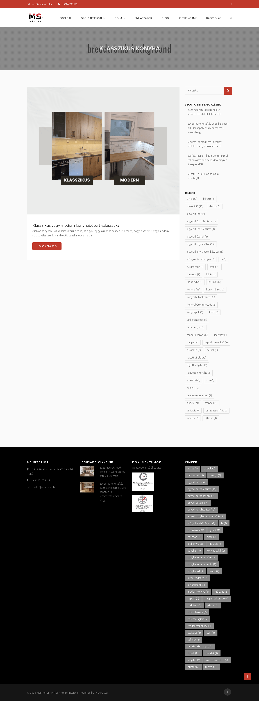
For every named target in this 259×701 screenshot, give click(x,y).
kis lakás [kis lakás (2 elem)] (214, 282)
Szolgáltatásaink (93, 18)
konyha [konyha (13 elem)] (193, 289)
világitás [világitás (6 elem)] (193, 410)
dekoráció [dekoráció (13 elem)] (195, 206)
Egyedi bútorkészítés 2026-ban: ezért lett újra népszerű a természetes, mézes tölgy (208, 128)
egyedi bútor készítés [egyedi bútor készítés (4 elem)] (201, 229)
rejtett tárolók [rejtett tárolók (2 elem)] (196, 357)
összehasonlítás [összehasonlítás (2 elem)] (216, 410)
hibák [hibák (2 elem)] (210, 274)
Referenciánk (187, 18)
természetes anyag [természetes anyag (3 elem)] (199, 395)
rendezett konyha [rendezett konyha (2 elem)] (198, 372)
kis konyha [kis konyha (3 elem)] (194, 282)
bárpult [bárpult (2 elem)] (209, 198)
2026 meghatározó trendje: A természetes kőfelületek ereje (112, 471)
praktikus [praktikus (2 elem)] (194, 350)
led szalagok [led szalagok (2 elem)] (195, 327)
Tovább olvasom (47, 246)
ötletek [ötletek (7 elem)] (193, 418)
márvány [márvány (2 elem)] (220, 334)
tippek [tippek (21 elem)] (193, 403)
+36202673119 (67, 4)
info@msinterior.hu (39, 4)
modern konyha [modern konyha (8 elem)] (197, 334)
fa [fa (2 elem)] (223, 259)
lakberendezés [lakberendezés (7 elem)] (197, 319)
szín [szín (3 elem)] (210, 380)
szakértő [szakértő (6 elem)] (193, 380)
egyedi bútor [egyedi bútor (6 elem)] (196, 213)
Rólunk (120, 18)
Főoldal (65, 18)
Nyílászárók (143, 18)
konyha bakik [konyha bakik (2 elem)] (215, 289)
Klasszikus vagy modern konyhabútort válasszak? (76, 225)
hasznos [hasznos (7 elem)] (193, 274)
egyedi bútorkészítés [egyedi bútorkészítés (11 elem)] (201, 221)
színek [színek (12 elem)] (193, 387)
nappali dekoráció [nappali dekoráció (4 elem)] (216, 342)
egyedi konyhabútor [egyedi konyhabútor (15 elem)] (201, 244)
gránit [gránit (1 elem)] (214, 266)
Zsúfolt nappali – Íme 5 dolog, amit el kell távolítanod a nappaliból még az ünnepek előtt (207, 160)
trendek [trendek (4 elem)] (211, 403)
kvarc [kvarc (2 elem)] (214, 312)
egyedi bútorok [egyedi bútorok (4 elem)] (197, 236)
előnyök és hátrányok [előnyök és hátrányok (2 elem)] (201, 259)
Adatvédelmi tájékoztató (147, 467)
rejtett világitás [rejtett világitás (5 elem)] (197, 365)
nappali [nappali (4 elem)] (192, 342)
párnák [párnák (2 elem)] (212, 350)
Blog (165, 18)
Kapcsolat (213, 18)
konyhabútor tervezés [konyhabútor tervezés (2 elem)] (201, 304)
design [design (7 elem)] (214, 206)
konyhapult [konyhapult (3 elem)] (195, 312)
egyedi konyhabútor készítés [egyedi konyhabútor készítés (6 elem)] (205, 251)
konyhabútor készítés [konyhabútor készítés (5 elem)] (201, 297)
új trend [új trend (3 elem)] (211, 418)
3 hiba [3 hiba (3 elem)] (192, 198)
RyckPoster (101, 692)
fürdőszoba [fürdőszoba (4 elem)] (195, 266)
